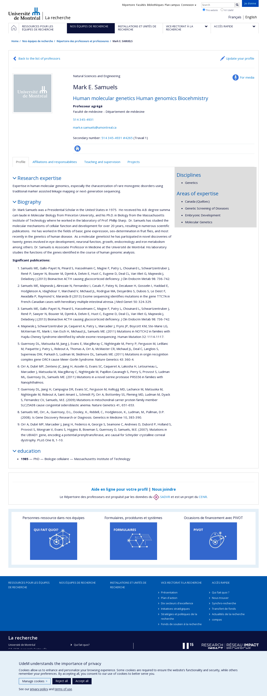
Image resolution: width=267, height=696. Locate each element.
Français (234, 17)
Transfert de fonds (224, 609)
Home (15, 41)
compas (217, 619)
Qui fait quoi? (81, 645)
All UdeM (227, 10)
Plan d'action (169, 598)
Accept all (82, 681)
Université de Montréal (24, 13)
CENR (203, 497)
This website (210, 10)
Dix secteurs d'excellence (177, 603)
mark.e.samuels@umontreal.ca (94, 127)
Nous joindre (164, 489)
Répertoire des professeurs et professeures (83, 41)
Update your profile (240, 58)
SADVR (161, 497)
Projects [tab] (133, 162)
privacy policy (39, 689)
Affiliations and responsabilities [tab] (55, 162)
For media (247, 77)
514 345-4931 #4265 (117, 138)
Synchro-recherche (224, 603)
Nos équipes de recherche (37, 41)
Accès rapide (221, 582)
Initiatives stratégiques (175, 609)
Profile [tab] (20, 162)
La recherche (58, 18)
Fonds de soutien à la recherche (181, 624)
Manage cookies (34, 681)
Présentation (169, 592)
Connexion (188, 5)
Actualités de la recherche (228, 614)
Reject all (61, 681)
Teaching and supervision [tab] (102, 162)
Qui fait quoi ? (220, 592)
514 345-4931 (83, 119)
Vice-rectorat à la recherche (181, 582)
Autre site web (77, 148)
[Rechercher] (237, 5)
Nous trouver (220, 598)
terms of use (63, 689)
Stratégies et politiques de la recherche (179, 616)
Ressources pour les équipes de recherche (29, 585)
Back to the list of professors (39, 58)
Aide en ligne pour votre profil (119, 489)
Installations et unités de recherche (128, 585)
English (251, 17)
